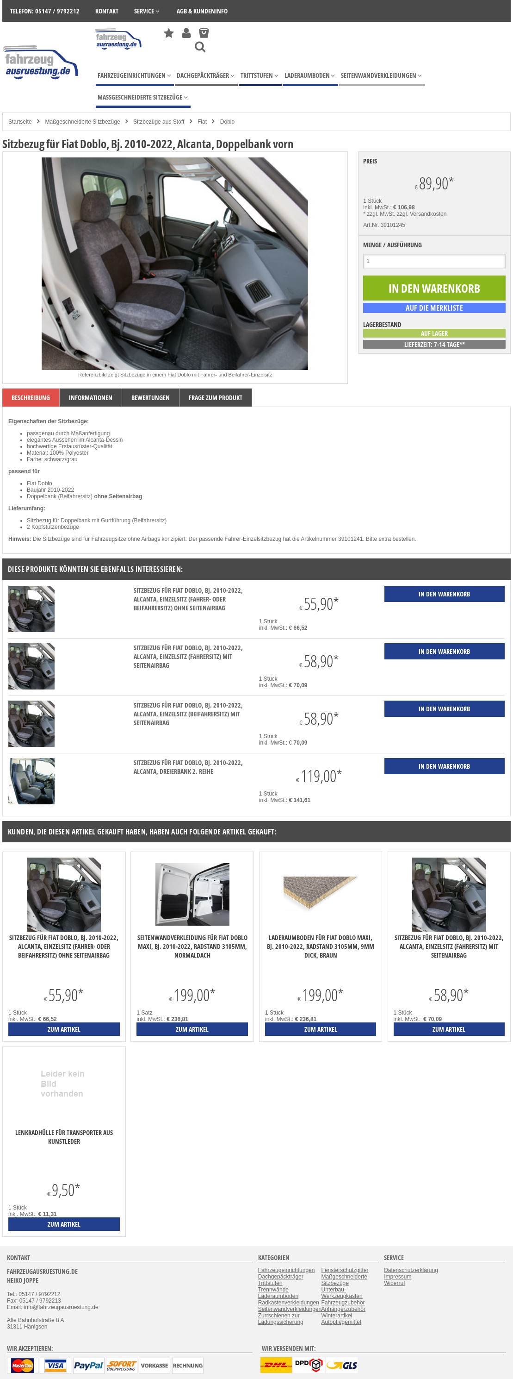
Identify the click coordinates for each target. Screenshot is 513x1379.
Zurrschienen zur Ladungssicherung (280, 1318)
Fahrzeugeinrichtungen (286, 1270)
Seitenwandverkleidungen (289, 1309)
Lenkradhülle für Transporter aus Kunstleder (64, 1137)
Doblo (227, 122)
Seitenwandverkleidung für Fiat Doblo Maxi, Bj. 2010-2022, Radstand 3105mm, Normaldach (192, 946)
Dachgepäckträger (280, 1276)
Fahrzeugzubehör (343, 1302)
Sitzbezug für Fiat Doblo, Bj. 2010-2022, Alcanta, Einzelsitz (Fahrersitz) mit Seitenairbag (188, 656)
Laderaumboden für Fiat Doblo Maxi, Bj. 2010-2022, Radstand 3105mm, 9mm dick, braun (320, 946)
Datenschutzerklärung (411, 1270)
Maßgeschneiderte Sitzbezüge (82, 122)
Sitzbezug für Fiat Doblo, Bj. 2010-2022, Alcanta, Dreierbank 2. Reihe (188, 767)
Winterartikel (336, 1315)
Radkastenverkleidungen (288, 1302)
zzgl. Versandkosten (421, 214)
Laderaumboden (278, 1296)
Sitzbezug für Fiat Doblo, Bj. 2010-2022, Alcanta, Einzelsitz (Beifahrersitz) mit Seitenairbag (188, 714)
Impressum (397, 1276)
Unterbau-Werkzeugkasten (342, 1292)
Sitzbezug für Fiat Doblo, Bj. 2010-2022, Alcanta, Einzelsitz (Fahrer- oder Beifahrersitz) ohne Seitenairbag (188, 599)
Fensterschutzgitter (345, 1270)
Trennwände (273, 1289)
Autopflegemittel (341, 1322)
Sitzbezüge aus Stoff (158, 122)
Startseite (20, 122)
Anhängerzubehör (343, 1309)
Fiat (202, 122)
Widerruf (394, 1283)
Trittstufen (270, 1283)
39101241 (350, 539)
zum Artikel (64, 1029)
